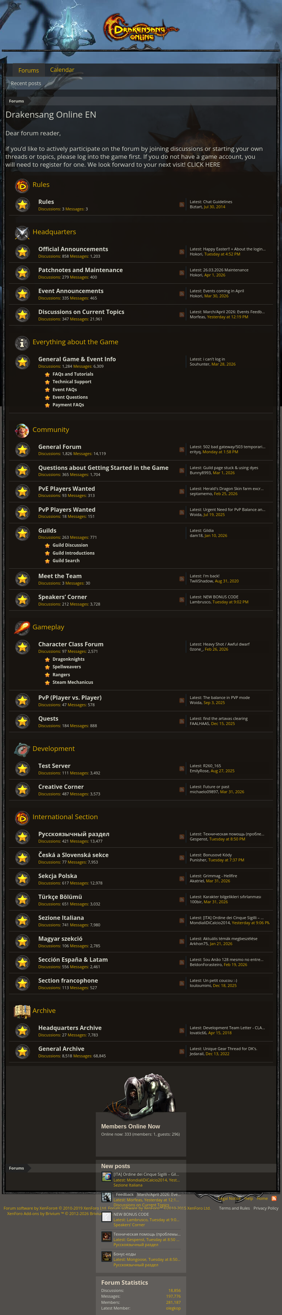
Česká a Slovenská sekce (73, 855)
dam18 (196, 535)
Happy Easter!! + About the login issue (238, 249)
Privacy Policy (265, 1208)
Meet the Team (60, 576)
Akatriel (197, 880)
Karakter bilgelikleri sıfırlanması (232, 896)
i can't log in (214, 359)
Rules (41, 184)
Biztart (196, 206)
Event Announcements (70, 291)
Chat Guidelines (217, 201)
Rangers (61, 675)
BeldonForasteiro (206, 964)
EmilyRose (199, 770)
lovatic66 (198, 1032)
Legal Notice (229, 1198)
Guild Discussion (70, 545)
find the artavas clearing (225, 718)
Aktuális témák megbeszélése (230, 938)
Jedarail (197, 1053)
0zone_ (196, 649)
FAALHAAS (199, 723)
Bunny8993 (200, 472)
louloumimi (200, 985)
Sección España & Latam (73, 960)
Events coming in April (223, 290)
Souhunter (199, 364)
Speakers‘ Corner (62, 597)
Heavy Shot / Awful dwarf (226, 644)
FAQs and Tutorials (72, 374)
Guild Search (66, 561)
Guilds (47, 530)
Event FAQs (64, 389)
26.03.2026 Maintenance (226, 269)
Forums (28, 70)
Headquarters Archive (70, 1028)
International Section (65, 816)
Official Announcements (73, 249)
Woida (195, 514)
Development (54, 748)
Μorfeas (197, 316)
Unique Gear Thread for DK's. (230, 1048)
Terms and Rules (234, 1208)
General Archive (61, 1049)
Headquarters (54, 231)
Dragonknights (68, 659)
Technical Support (71, 382)
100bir (196, 901)
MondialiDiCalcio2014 (210, 922)
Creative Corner (61, 787)
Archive (44, 1010)
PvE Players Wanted (66, 489)
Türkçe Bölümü (60, 897)
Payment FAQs (68, 405)
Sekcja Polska (57, 876)
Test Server (54, 766)
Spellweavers (66, 667)
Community (51, 429)
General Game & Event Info (77, 359)
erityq (195, 451)
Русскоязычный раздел (74, 834)
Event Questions (70, 397)
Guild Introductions (73, 553)
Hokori (196, 254)
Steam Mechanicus (72, 682)
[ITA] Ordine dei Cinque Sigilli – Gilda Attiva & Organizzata (166, 1174)
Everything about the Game (75, 341)
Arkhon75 (199, 943)
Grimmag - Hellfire (220, 875)
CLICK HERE (204, 164)
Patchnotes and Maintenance (80, 270)
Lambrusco (200, 601)
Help (248, 1198)
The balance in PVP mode (226, 697)
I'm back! (211, 575)
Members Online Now (130, 1126)
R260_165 (212, 765)
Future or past (216, 786)
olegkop (173, 1308)
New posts (115, 1166)
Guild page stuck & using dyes (230, 467)
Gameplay (48, 626)
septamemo (201, 493)
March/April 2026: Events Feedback (235, 311)
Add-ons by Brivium (60, 1213)
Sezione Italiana (61, 918)
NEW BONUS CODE (221, 596)
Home (262, 1198)
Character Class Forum (70, 644)
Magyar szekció (60, 939)
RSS (181, 204)
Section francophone (68, 980)
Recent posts (26, 83)
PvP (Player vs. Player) (70, 698)
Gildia (208, 530)
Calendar (62, 70)
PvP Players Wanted (66, 510)
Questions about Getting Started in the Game (103, 468)
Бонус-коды (125, 1254)
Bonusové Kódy (217, 854)
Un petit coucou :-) (220, 980)
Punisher (198, 859)
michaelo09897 (204, 791)
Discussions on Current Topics (81, 312)
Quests (48, 718)
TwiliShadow (201, 581)
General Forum (59, 447)
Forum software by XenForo (55, 1208)
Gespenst (198, 839)
